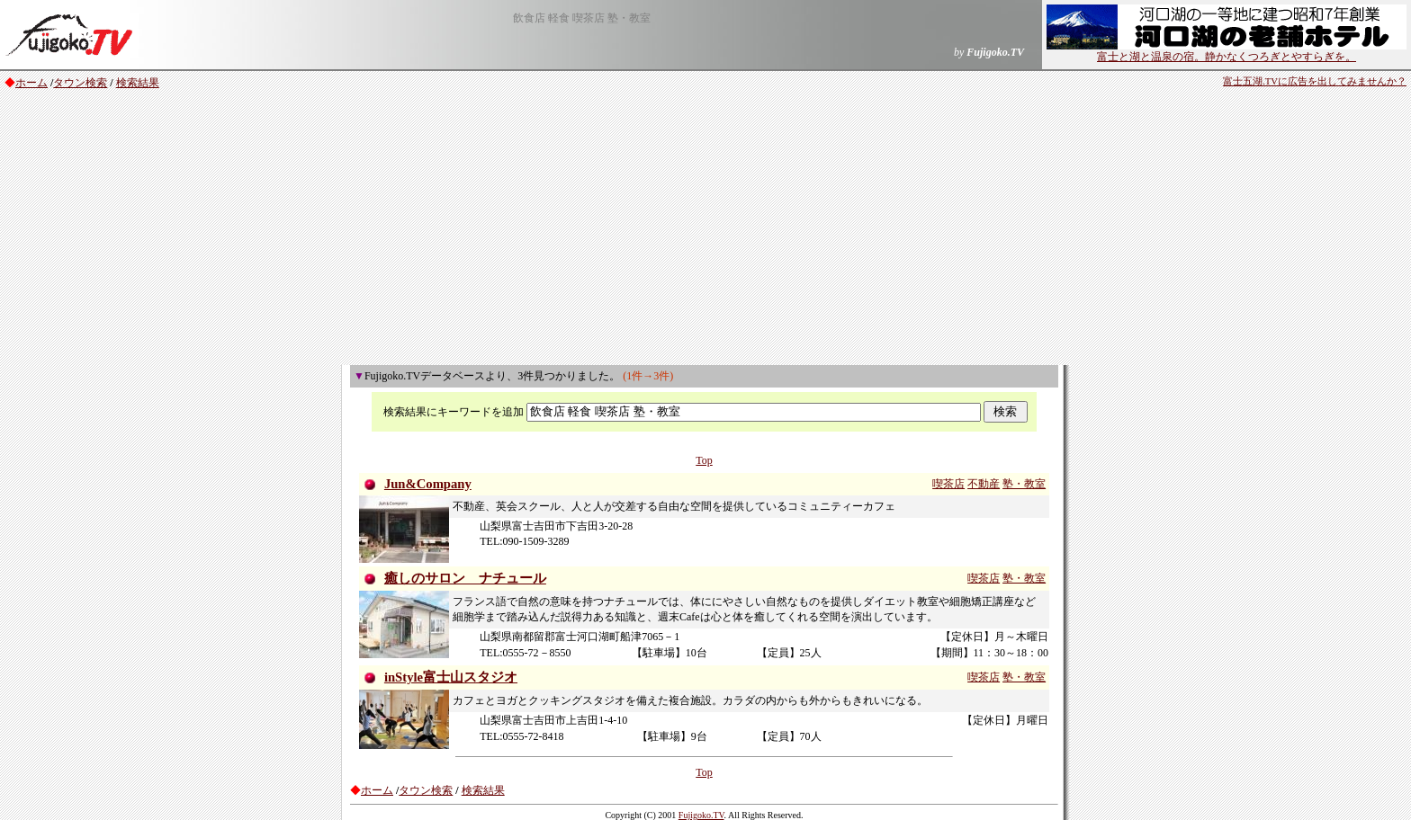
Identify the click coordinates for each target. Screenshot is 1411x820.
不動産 (983, 483)
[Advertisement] (705, 230)
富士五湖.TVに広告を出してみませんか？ (1315, 81)
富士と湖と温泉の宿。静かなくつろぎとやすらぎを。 (1227, 51)
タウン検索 (80, 82)
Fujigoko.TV (701, 815)
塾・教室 (1024, 483)
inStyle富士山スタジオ (450, 677)
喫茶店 (948, 483)
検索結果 (137, 82)
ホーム (31, 82)
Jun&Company (428, 484)
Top (704, 460)
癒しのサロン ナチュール (465, 578)
